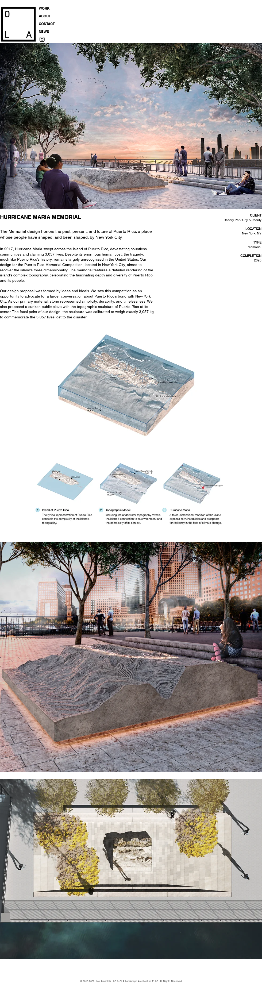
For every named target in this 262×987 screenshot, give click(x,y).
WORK (44, 8)
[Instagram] (42, 39)
